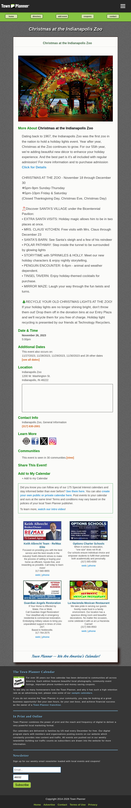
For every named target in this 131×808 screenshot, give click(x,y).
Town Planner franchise (47, 705)
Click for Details (34, 167)
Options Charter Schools (88, 543)
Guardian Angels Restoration (42, 602)
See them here (75, 491)
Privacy (92, 804)
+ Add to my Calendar (35, 478)
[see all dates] (31, 359)
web (37, 574)
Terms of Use (77, 804)
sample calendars (82, 693)
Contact (62, 804)
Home (37, 804)
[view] (70, 457)
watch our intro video (51, 509)
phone (45, 574)
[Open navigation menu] (123, 6)
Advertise (49, 804)
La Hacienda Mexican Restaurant (88, 602)
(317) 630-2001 (31, 426)
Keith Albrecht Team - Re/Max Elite (42, 545)
